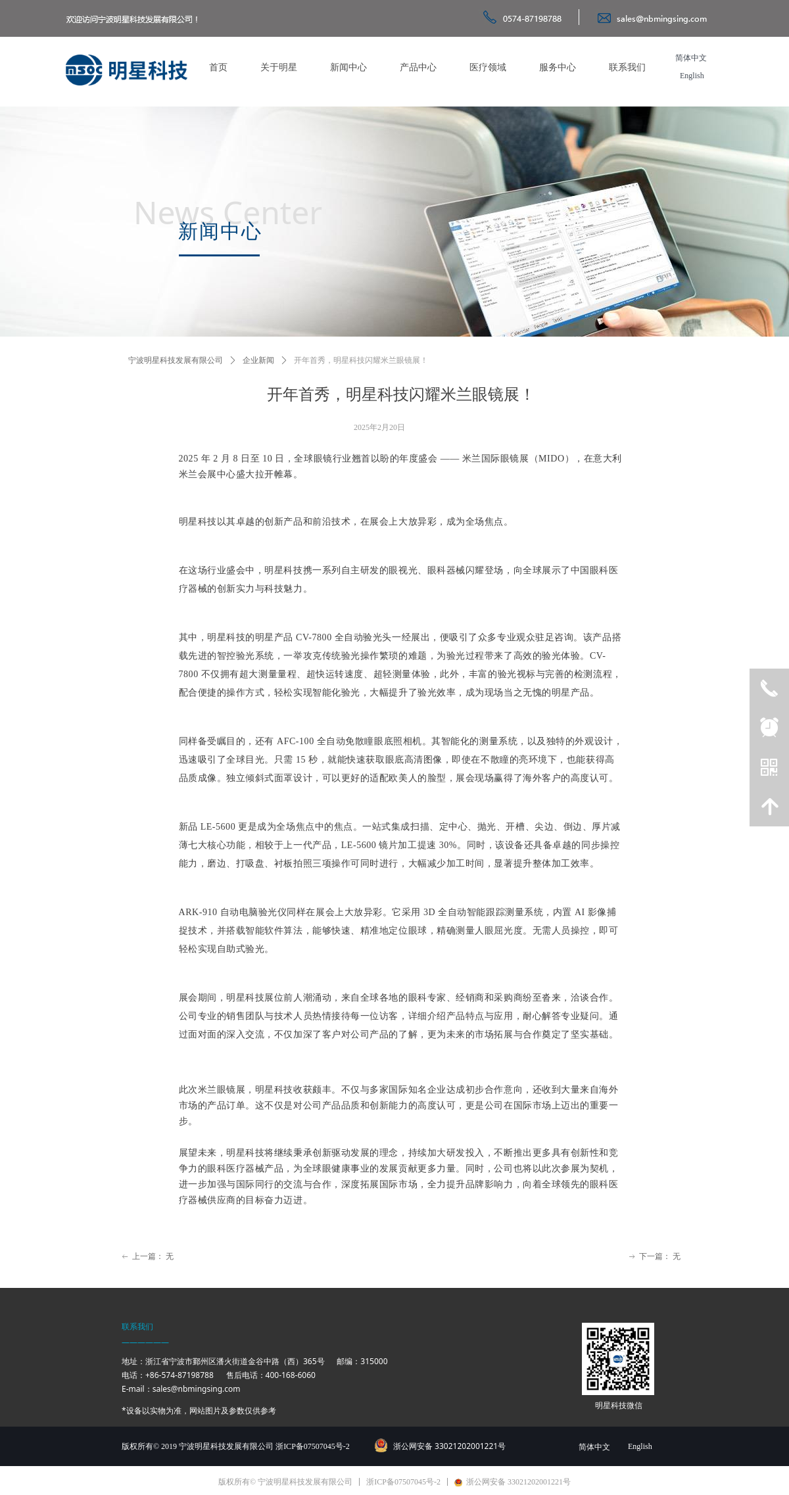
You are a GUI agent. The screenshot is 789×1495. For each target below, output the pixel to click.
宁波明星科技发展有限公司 (175, 360)
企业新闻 (258, 360)
